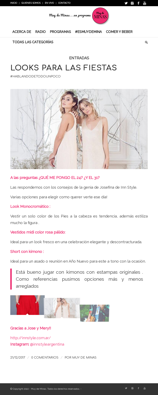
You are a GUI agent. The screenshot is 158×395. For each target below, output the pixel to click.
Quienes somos (31, 3)
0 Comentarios (44, 357)
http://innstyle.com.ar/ (30, 338)
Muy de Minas (84, 357)
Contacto (64, 3)
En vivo (49, 3)
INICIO (13, 3)
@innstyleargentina (47, 344)
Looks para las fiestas (63, 68)
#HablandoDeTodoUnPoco (35, 76)
